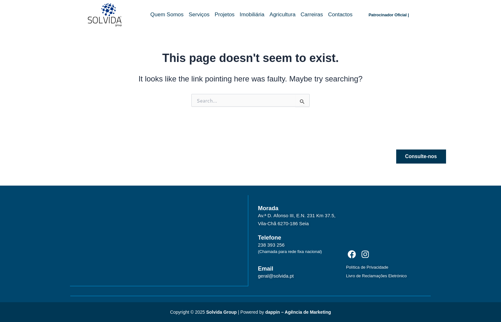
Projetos (225, 15)
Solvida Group (221, 311)
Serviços (199, 15)
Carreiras (312, 15)
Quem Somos (167, 15)
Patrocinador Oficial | (388, 14)
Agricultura (283, 15)
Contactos (340, 15)
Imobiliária (252, 15)
